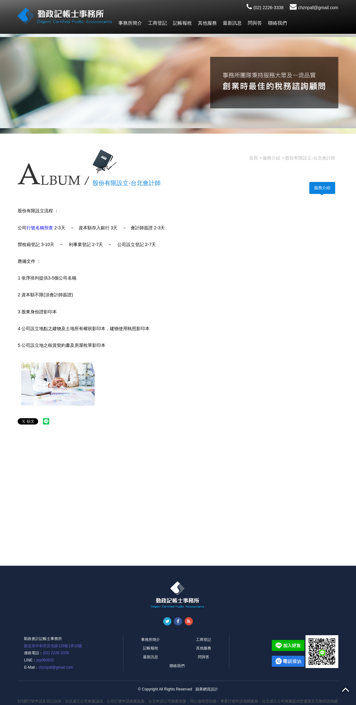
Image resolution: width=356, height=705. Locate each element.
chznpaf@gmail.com (314, 7)
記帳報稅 (182, 23)
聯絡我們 (277, 23)
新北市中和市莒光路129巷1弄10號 (53, 646)
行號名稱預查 (40, 227)
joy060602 (45, 660)
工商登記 (157, 23)
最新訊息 (232, 23)
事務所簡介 (130, 23)
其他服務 (207, 23)
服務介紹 (322, 187)
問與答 (255, 23)
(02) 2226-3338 (265, 7)
